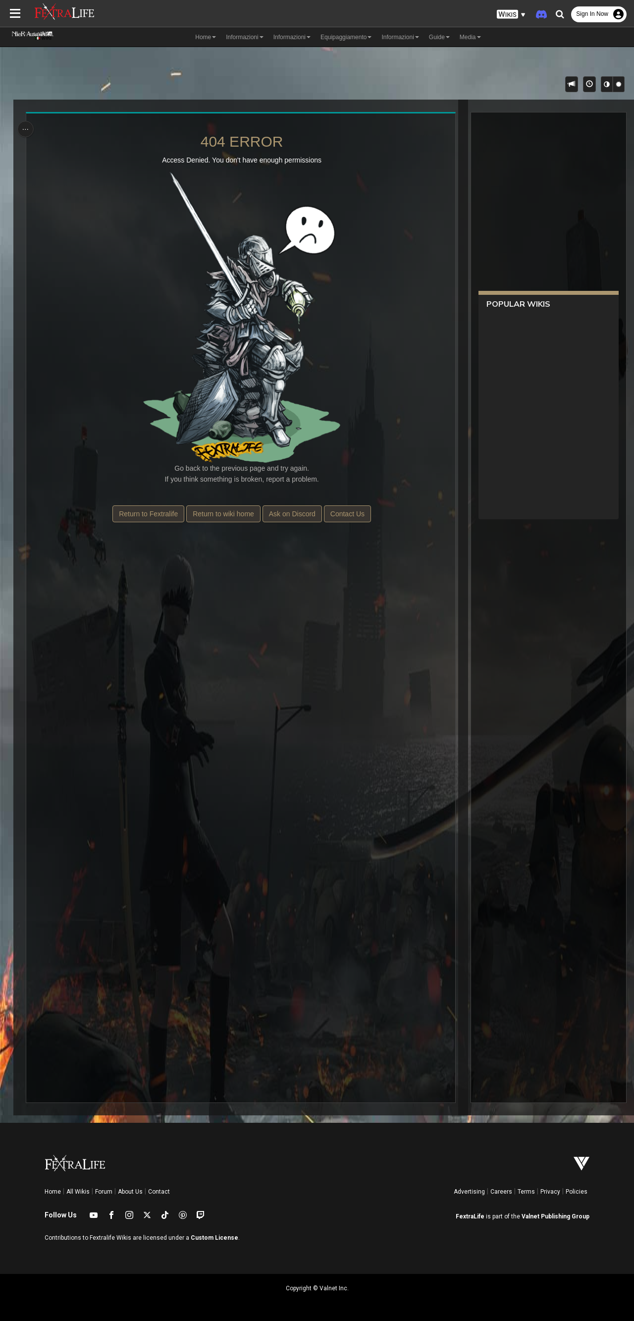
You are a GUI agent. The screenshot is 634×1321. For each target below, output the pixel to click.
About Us (130, 1191)
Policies (576, 1191)
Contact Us (347, 514)
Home (53, 1191)
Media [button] (470, 37)
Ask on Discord (291, 514)
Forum (103, 1191)
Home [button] (205, 37)
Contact (159, 1191)
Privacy (550, 1191)
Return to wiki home (223, 514)
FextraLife (470, 1216)
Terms (526, 1191)
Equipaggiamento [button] (345, 37)
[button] (511, 14)
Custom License (214, 1237)
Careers (501, 1191)
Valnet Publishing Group (555, 1216)
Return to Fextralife (148, 514)
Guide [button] (439, 37)
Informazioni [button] (244, 37)
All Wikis (78, 1191)
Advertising (469, 1191)
